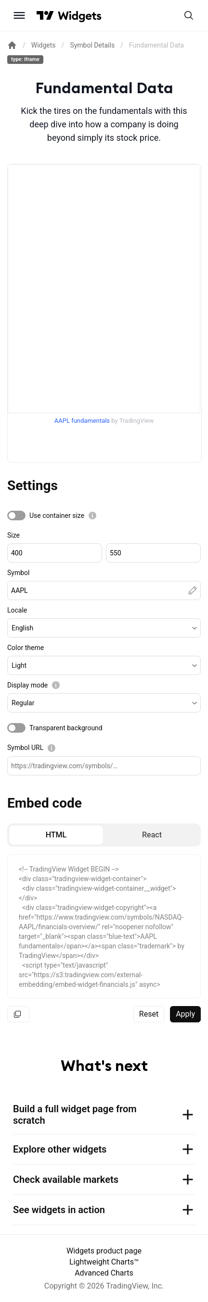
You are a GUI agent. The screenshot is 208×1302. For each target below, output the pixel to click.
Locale (17, 610)
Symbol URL (25, 747)
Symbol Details (92, 45)
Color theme (25, 647)
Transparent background (66, 728)
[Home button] (80, 16)
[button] (104, 628)
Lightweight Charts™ (104, 1261)
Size (13, 535)
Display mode (27, 685)
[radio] (56, 835)
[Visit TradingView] (45, 15)
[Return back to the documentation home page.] (12, 45)
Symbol (18, 573)
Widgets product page (104, 1250)
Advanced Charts (104, 1272)
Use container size (56, 515)
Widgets (43, 45)
